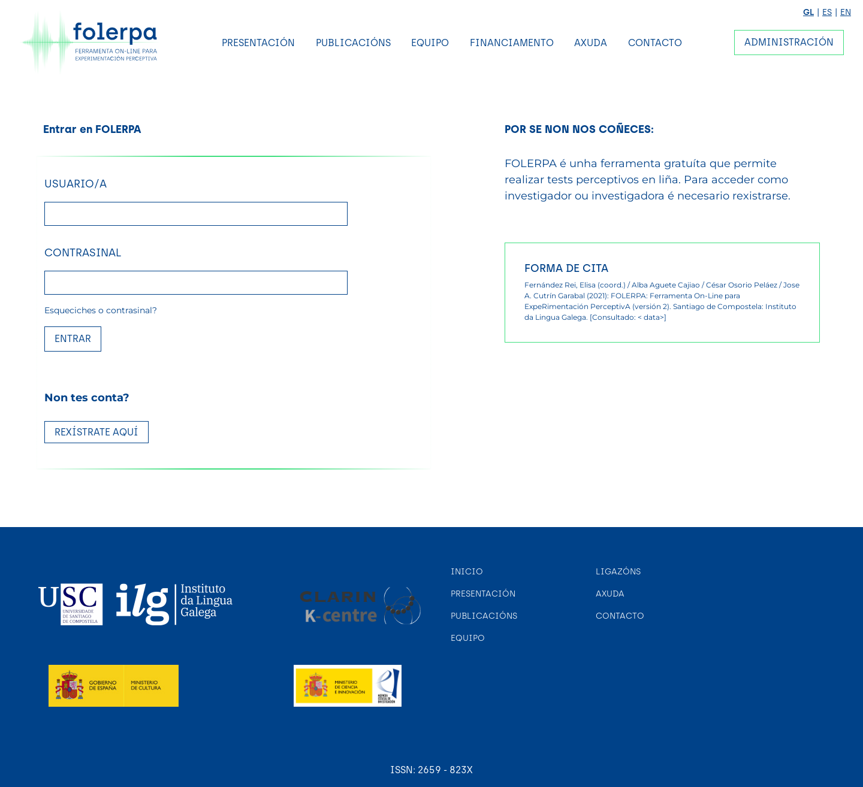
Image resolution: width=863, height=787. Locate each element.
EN (845, 12)
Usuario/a (75, 183)
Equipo (430, 43)
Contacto (655, 43)
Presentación (258, 43)
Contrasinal (83, 252)
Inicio (467, 572)
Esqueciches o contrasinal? (100, 310)
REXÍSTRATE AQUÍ (96, 432)
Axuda (590, 43)
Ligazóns (618, 572)
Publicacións (353, 43)
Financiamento (512, 43)
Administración (789, 42)
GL (808, 12)
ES (827, 12)
